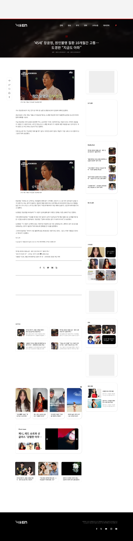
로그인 (116, 521)
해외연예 (106, 25)
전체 (61, 25)
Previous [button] (47, 439)
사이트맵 (112, 521)
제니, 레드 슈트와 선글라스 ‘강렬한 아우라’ (29, 437)
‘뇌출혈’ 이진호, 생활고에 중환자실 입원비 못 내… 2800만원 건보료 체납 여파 (38, 257)
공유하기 (9, 85)
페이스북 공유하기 (40, 268)
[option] (61, 439)
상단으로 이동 (9, 97)
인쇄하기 (9, 93)
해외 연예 (90, 386)
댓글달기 (9, 89)
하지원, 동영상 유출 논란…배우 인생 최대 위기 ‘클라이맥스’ (33, 251)
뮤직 (77, 25)
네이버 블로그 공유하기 (52, 268)
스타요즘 (95, 25)
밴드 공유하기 (56, 268)
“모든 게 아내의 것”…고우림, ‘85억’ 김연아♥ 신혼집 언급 (32, 254)
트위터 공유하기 (44, 268)
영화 (85, 25)
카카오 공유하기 (48, 268)
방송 (69, 25)
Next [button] (77, 439)
